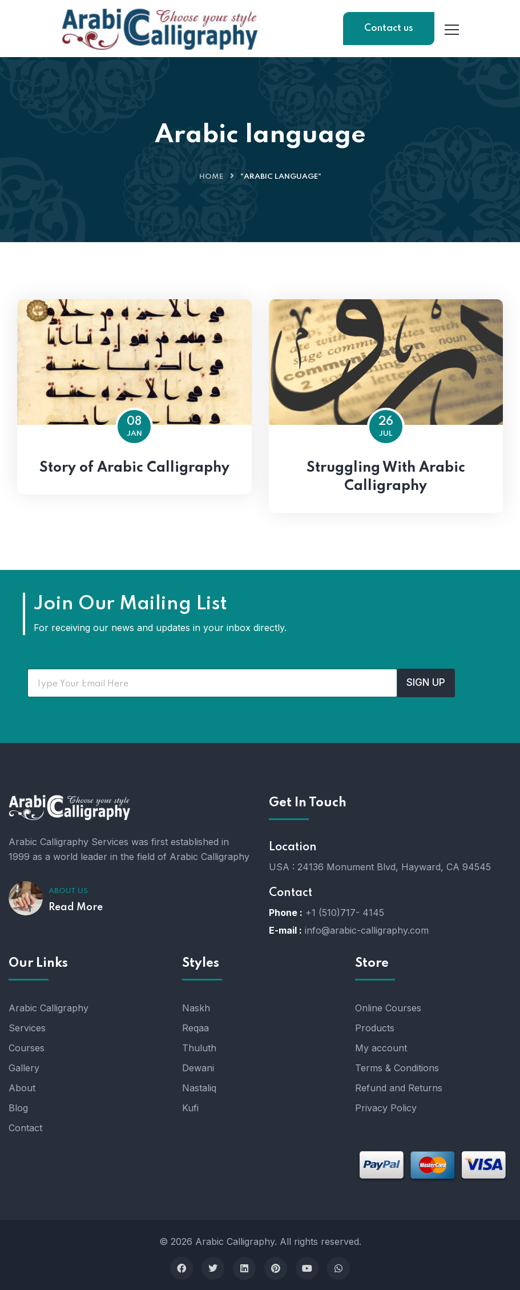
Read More (76, 907)
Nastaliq (199, 1088)
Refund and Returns (398, 1088)
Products (374, 1028)
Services (27, 1028)
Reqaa (195, 1028)
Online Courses (388, 1008)
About (22, 1088)
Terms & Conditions (397, 1068)
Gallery (24, 1068)
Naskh (196, 1008)
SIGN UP (425, 682)
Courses (27, 1048)
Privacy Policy (386, 1108)
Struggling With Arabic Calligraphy (386, 477)
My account (381, 1048)
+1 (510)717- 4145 (344, 912)
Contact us (388, 28)
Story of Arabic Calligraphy (134, 468)
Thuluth (199, 1048)
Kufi (190, 1108)
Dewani (198, 1068)
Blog (18, 1108)
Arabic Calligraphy (48, 1008)
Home (211, 176)
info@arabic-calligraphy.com (367, 930)
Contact (25, 1128)
